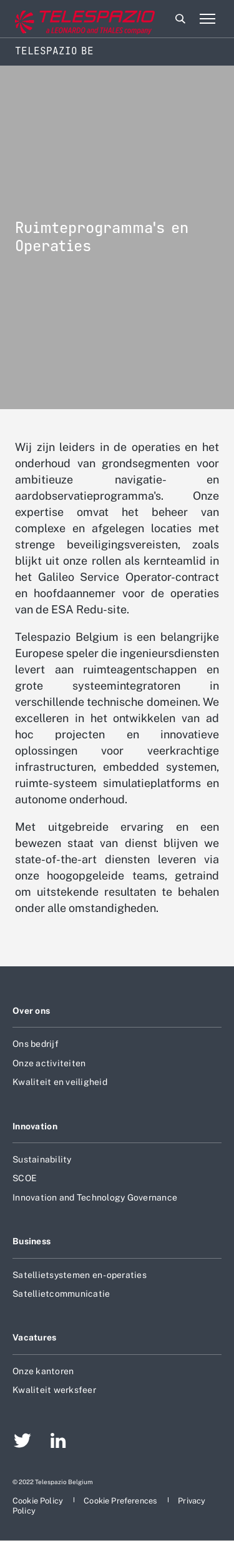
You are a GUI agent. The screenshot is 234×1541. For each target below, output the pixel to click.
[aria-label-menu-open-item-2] (207, 18)
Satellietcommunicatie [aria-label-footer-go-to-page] (61, 1294)
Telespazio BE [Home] (54, 50)
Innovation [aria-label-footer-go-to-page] (34, 1126)
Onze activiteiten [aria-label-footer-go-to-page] (48, 1063)
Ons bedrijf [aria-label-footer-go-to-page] (35, 1044)
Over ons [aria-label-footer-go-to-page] (31, 1011)
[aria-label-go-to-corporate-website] (62, 19)
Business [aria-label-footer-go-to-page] (31, 1241)
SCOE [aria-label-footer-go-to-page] (24, 1178)
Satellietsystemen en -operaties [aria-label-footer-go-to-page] (79, 1275)
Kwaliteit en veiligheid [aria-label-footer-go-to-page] (59, 1082)
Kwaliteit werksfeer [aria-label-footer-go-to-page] (54, 1390)
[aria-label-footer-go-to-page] (22, 1442)
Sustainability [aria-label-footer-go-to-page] (42, 1159)
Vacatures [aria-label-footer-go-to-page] (34, 1337)
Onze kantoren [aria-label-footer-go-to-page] (43, 1371)
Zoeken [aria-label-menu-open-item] (180, 18)
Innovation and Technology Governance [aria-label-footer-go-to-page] (94, 1197)
